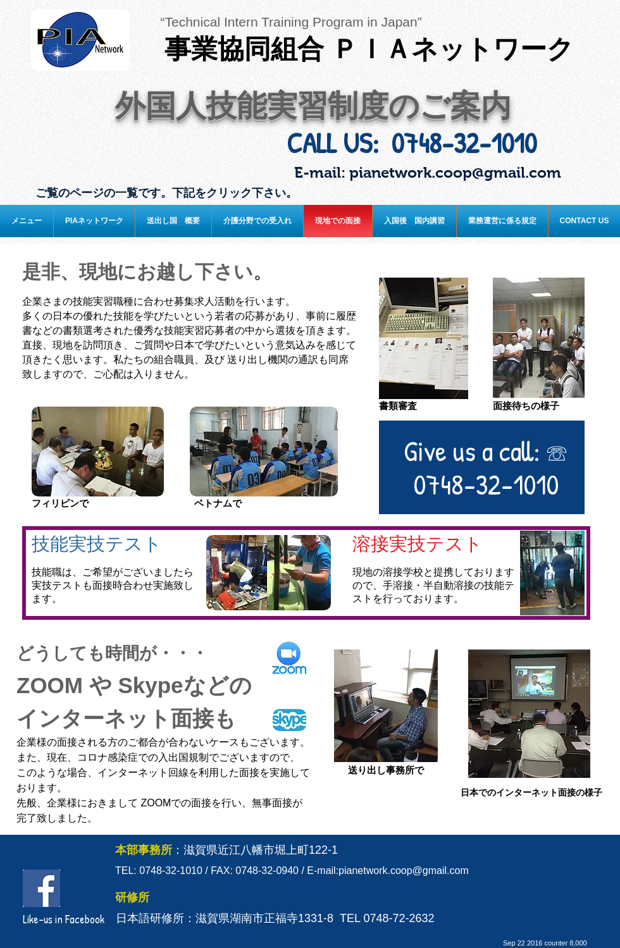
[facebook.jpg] (41, 888)
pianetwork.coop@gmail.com (455, 172)
